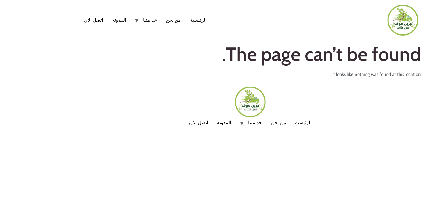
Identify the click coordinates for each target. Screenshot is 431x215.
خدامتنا (115, 20)
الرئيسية (163, 20)
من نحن (138, 20)
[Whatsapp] (414, 199)
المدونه (84, 20)
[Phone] (414, 181)
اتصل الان (58, 20)
